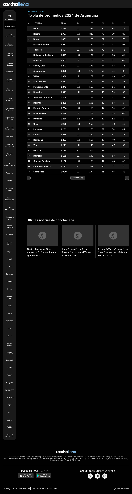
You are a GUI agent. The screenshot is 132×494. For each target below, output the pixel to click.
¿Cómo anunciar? (121, 489)
